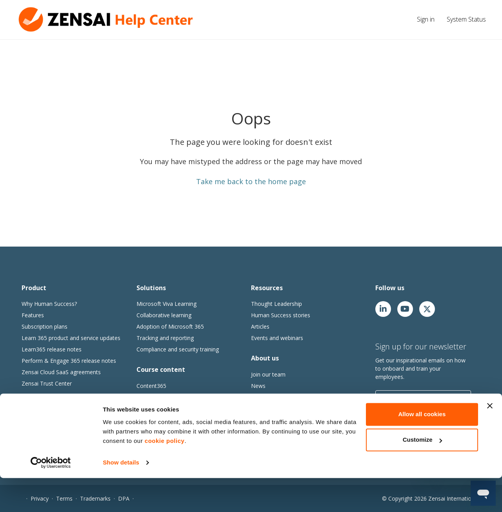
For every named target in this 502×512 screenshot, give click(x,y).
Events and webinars (277, 338)
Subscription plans (44, 326)
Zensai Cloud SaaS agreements (61, 372)
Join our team (268, 374)
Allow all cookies (422, 448)
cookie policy (165, 475)
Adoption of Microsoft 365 (170, 326)
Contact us (264, 408)
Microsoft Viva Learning (166, 303)
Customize (422, 473)
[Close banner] (490, 440)
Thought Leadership (276, 303)
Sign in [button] (426, 19)
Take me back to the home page (251, 181)
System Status (466, 19)
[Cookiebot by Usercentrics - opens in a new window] (50, 497)
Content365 (151, 385)
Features (33, 315)
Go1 (141, 397)
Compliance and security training (177, 349)
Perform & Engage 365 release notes (69, 360)
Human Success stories (280, 315)
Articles (260, 326)
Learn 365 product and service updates (71, 338)
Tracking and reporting (165, 338)
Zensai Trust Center (47, 383)
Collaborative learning (163, 315)
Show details (121, 496)
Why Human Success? (49, 303)
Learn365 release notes (52, 349)
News (258, 385)
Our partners (267, 397)
